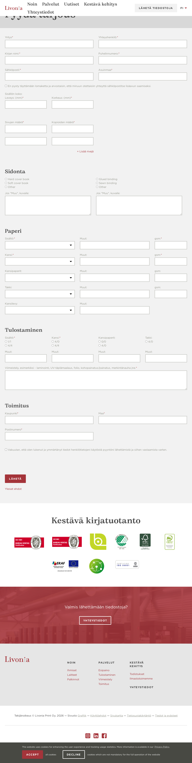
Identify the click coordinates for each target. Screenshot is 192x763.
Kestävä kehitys (100, 4)
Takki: (8, 303)
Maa (101, 429)
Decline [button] (74, 754)
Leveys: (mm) (13, 113)
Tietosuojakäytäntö (139, 731)
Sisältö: (9, 254)
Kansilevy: (11, 319)
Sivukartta (116, 731)
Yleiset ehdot (13, 504)
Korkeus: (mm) (61, 113)
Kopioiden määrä (63, 138)
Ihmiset (72, 686)
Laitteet (72, 690)
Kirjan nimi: (12, 69)
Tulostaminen (106, 690)
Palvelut (50, 4)
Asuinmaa (104, 85)
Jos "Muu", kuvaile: (17, 209)
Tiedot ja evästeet (166, 731)
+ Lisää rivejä (85, 167)
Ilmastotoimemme (141, 694)
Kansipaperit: (13, 287)
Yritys (8, 53)
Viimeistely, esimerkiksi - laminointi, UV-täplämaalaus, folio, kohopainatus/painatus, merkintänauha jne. (70, 383)
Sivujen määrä (14, 138)
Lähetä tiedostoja (156, 8)
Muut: (83, 254)
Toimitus (103, 700)
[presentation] (30, 478)
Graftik (82, 731)
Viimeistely (105, 695)
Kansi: (9, 270)
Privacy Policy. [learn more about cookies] (162, 746)
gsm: (158, 254)
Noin (32, 4)
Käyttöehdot (98, 731)
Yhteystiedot (40, 12)
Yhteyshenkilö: (107, 53)
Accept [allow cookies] (32, 754)
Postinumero (13, 445)
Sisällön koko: (13, 109)
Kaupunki (11, 429)
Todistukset (137, 690)
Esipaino (103, 686)
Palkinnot (73, 695)
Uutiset (71, 4)
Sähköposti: (12, 85)
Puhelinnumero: (108, 69)
